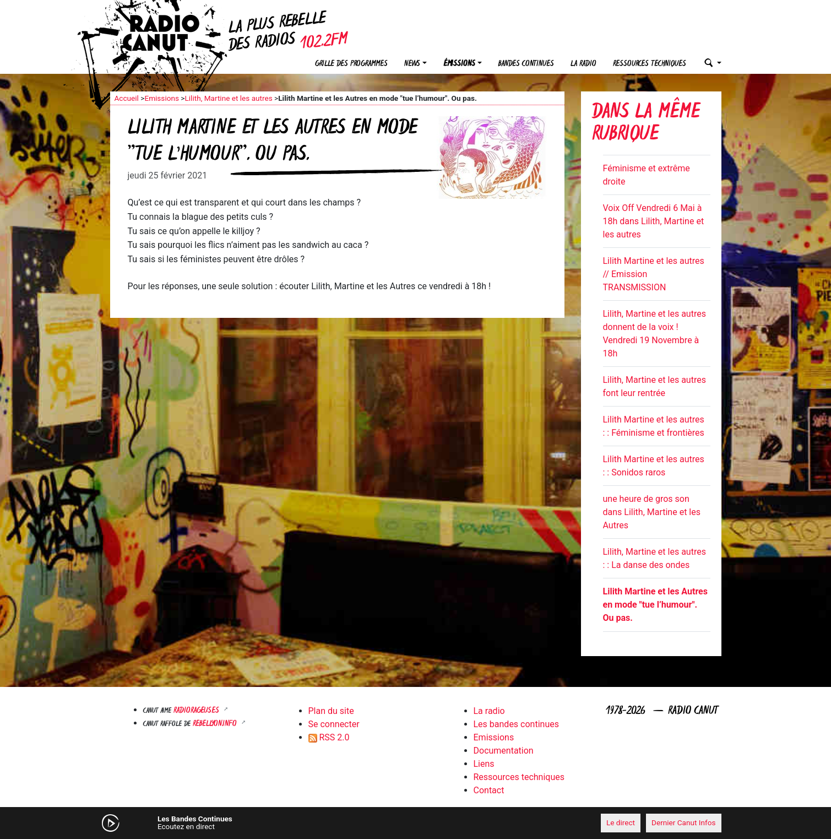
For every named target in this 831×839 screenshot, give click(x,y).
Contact (489, 790)
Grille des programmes (351, 64)
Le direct (620, 822)
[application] (415, 823)
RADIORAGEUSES (197, 711)
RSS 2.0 (329, 737)
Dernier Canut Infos (683, 822)
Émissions (459, 64)
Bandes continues (526, 64)
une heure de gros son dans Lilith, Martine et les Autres (651, 512)
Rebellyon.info (216, 724)
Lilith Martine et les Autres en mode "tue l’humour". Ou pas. (655, 604)
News (412, 64)
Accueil (127, 98)
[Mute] (281, 822)
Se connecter (334, 724)
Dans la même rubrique (646, 124)
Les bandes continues (516, 724)
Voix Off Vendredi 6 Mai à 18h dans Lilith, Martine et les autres (653, 221)
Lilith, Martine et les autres (228, 98)
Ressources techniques (649, 64)
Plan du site (331, 711)
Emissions (161, 98)
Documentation (504, 750)
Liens (484, 764)
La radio (583, 64)
